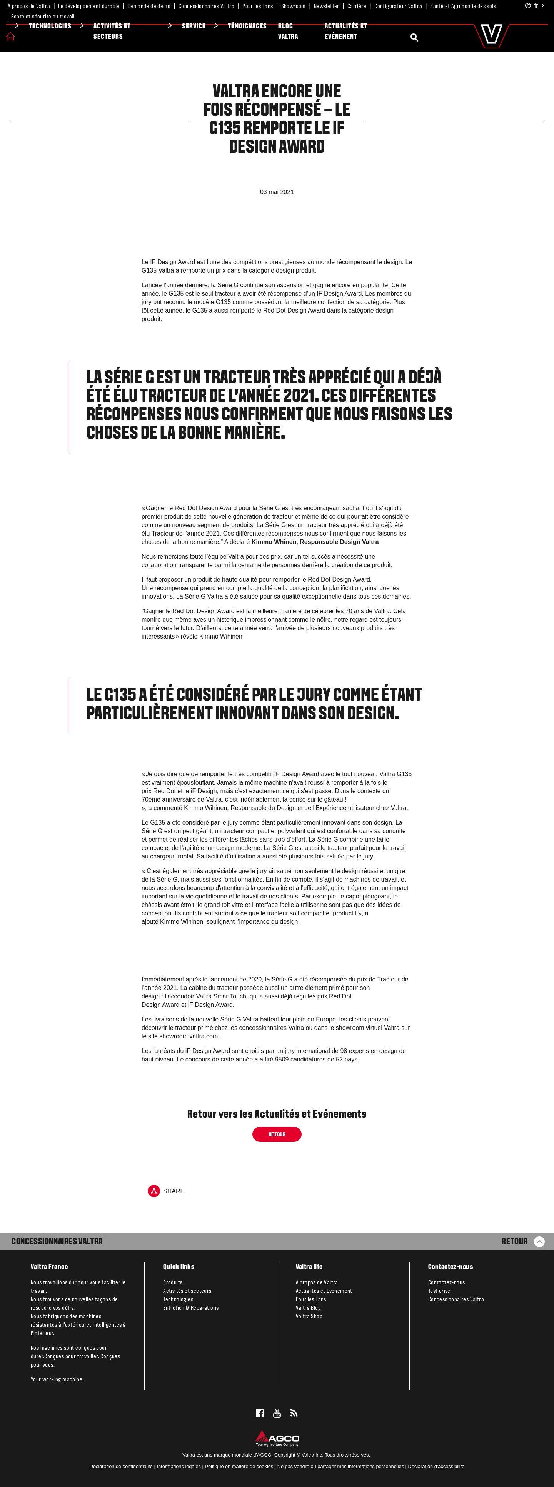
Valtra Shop (309, 1316)
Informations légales (179, 1466)
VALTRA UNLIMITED (87, 31)
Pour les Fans (257, 6)
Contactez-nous (446, 1283)
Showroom (293, 6)
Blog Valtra (404, 31)
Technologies (165, 26)
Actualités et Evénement (461, 31)
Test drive (439, 1291)
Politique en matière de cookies (239, 1466)
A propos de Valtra (317, 1283)
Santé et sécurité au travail (43, 17)
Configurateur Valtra (398, 6)
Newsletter (326, 6)
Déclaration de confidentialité (121, 1466)
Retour (277, 1135)
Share (166, 1191)
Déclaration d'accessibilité (436, 1466)
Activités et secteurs (227, 31)
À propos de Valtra (29, 6)
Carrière (356, 6)
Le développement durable (89, 6)
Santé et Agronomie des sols (463, 6)
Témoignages (362, 26)
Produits (36, 26)
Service (309, 26)
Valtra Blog (308, 1308)
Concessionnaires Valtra (206, 6)
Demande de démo (149, 6)
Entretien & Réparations (191, 1308)
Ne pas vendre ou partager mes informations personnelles (340, 1466)
